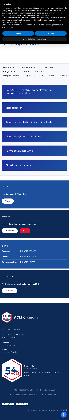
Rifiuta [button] (18, 33)
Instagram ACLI (23, 390)
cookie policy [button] (44, 15)
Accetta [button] (51, 33)
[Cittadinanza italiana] (34, 165)
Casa (51, 76)
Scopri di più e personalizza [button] (34, 39)
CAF (25, 231)
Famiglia (49, 67)
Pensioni (39, 71)
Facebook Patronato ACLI (24, 395)
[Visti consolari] (34, 107)
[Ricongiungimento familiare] (34, 136)
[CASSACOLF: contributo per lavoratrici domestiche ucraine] (34, 92)
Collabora (9, 291)
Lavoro (25, 71)
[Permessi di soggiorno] (34, 151)
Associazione (8, 67)
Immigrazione (8, 71)
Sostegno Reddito (10, 76)
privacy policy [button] (7, 11)
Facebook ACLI (46, 390)
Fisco (40, 76)
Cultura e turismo (29, 67)
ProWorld (63, 410)
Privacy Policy (8, 404)
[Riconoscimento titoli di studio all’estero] (34, 122)
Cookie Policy (22, 404)
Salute (63, 76)
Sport (28, 76)
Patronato (9, 231)
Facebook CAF (50, 395)
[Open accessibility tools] (64, 415)
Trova (7, 201)
